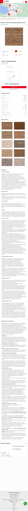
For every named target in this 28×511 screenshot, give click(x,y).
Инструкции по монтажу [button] (7, 321)
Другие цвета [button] (5, 119)
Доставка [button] (4, 169)
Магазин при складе (14, 498)
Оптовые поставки (14, 508)
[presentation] (24, 443)
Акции (14, 509)
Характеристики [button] (5, 93)
